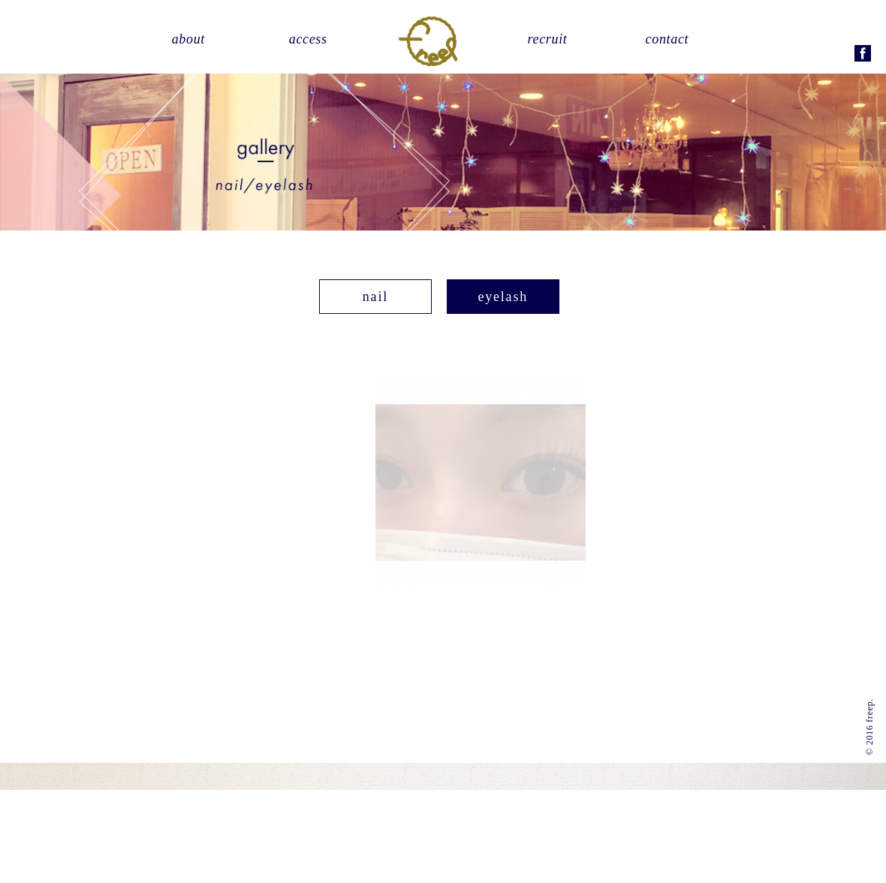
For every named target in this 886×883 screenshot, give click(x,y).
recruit (548, 39)
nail (375, 295)
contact (667, 39)
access (308, 39)
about (188, 39)
